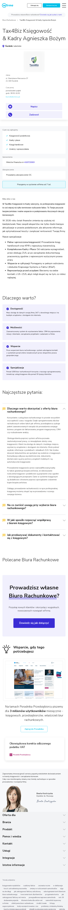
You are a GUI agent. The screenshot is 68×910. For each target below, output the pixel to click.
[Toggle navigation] (64, 5)
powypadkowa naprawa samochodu (42, 897)
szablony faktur (29, 886)
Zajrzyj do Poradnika (34, 729)
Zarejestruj (51, 5)
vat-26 (61, 897)
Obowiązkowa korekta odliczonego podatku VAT (30, 745)
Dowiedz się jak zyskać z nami (51, 15)
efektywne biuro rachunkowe (22, 903)
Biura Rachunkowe (9, 20)
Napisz (34, 106)
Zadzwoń (34, 114)
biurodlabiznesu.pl (13, 97)
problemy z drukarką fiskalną (52, 906)
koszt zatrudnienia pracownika (15, 889)
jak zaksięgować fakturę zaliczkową (27, 891)
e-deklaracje (58, 886)
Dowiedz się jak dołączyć (34, 623)
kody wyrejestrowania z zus (27, 906)
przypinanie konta (52, 894)
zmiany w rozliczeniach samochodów (43, 889)
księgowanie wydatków (11, 886)
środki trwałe (42, 903)
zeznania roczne (44, 886)
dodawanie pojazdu (11, 900)
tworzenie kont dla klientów (31, 894)
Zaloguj (34, 5)
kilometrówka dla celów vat (32, 900)
